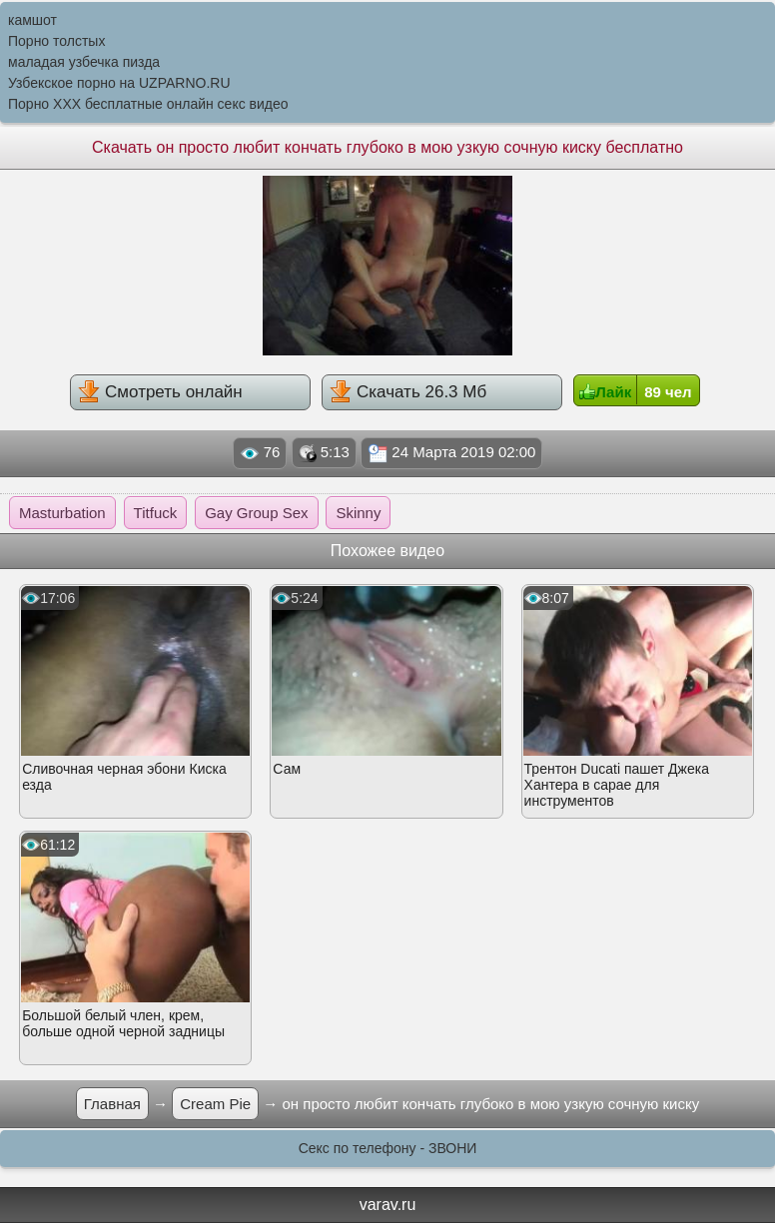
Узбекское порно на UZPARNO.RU (119, 83)
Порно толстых (56, 41)
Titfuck (156, 512)
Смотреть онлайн (160, 391)
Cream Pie (215, 1103)
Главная (112, 1103)
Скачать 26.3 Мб (408, 391)
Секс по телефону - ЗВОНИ (388, 1148)
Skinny (358, 512)
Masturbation (62, 512)
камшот (32, 20)
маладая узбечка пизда (84, 62)
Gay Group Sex (256, 512)
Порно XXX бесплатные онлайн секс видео (148, 104)
